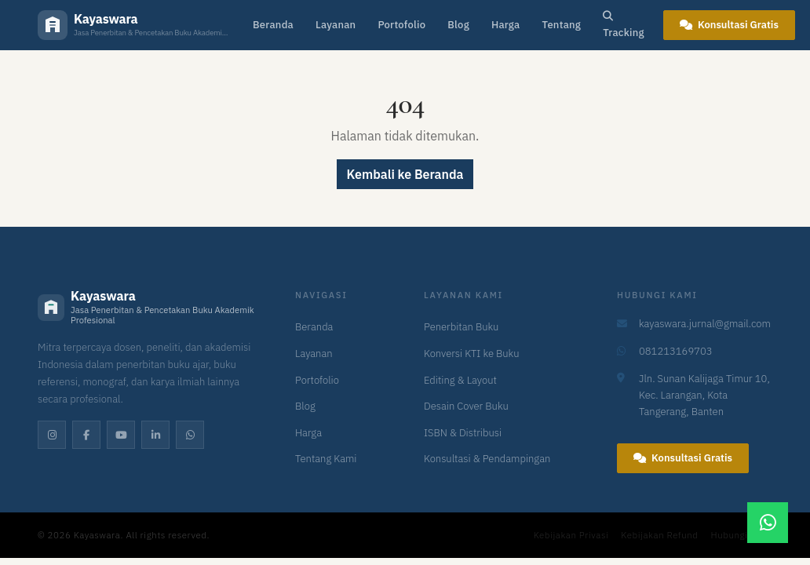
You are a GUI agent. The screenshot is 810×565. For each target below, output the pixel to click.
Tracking (623, 25)
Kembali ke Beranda (405, 174)
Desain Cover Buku (466, 406)
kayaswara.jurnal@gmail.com (705, 323)
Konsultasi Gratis (729, 24)
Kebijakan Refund (659, 535)
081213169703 (676, 351)
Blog (458, 24)
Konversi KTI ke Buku (471, 353)
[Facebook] (86, 435)
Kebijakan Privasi (571, 535)
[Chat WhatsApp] (767, 522)
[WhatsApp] (190, 435)
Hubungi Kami (741, 535)
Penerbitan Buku (461, 327)
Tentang (561, 24)
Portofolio (401, 24)
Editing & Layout (460, 380)
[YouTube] (121, 435)
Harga (505, 24)
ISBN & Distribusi (463, 432)
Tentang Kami (326, 458)
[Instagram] (52, 435)
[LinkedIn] (155, 435)
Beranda (273, 24)
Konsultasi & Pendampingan (487, 458)
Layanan (336, 24)
